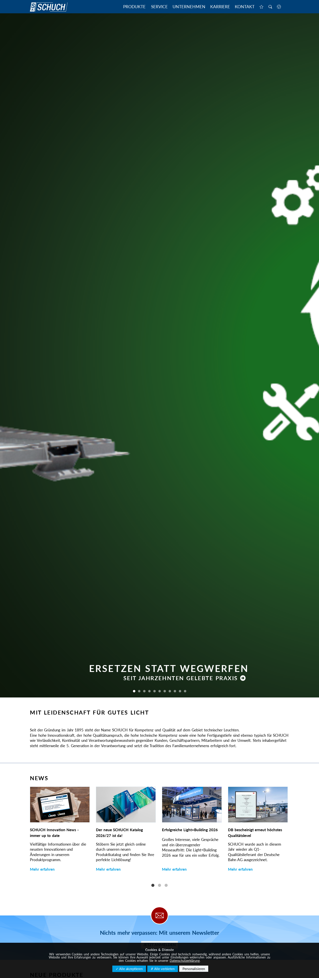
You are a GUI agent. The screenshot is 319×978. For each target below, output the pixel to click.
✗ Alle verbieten (163, 969)
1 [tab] (153, 885)
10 (180, 691)
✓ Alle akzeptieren (129, 969)
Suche (270, 7)
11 (185, 691)
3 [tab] (166, 885)
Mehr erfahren (42, 869)
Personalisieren (194, 969)
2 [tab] (159, 885)
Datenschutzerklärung (185, 960)
